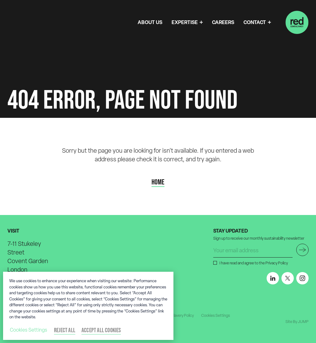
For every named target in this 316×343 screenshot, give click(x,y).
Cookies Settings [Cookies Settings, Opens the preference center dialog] (29, 330)
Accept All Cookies (101, 330)
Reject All (64, 330)
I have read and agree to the (253, 263)
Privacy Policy (276, 263)
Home (158, 182)
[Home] (297, 22)
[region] (88, 306)
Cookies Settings (215, 315)
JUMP (303, 321)
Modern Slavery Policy (175, 315)
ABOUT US (150, 22)
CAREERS (223, 22)
